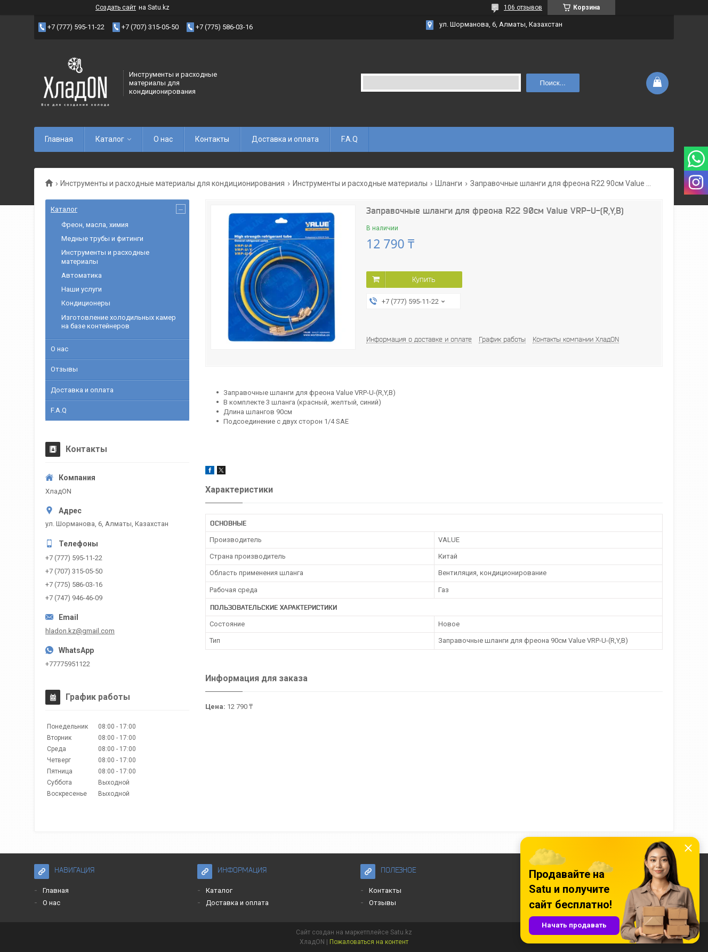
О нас (163, 139)
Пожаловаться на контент (368, 942)
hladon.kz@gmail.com (80, 631)
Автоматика (81, 275)
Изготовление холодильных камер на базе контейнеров (118, 321)
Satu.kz (401, 932)
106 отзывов (523, 7)
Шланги (448, 183)
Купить (423, 279)
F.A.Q (349, 139)
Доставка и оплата (285, 139)
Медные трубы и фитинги (102, 239)
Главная (59, 139)
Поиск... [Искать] (553, 83)
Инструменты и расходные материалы (360, 183)
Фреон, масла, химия (94, 225)
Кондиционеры (85, 303)
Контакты (212, 139)
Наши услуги (81, 289)
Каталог (109, 139)
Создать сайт (115, 7)
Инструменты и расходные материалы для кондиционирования (172, 183)
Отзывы (64, 369)
